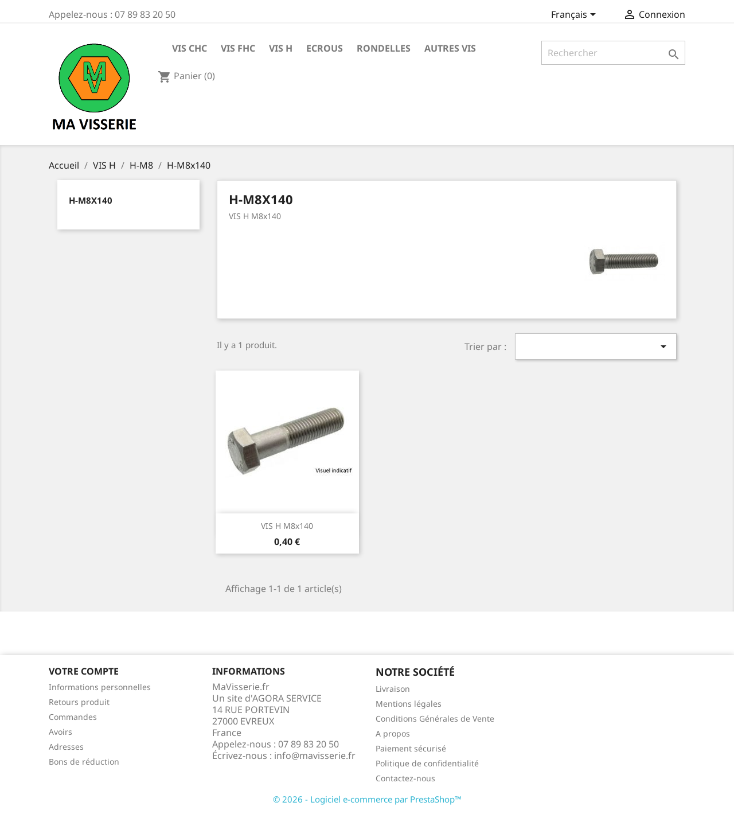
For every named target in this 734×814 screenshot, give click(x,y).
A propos (393, 733)
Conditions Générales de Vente (435, 718)
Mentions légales (409, 703)
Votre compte (84, 671)
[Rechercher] (613, 53)
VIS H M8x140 (287, 525)
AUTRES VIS (450, 48)
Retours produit (79, 701)
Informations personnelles (100, 686)
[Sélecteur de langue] (575, 15)
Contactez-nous (405, 778)
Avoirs (60, 731)
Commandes (73, 716)
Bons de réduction (84, 761)
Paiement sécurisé (411, 748)
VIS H (280, 48)
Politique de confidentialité (427, 763)
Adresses (66, 746)
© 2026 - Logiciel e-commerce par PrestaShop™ (367, 799)
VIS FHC (238, 48)
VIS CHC (189, 48)
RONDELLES (384, 48)
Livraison (393, 688)
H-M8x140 (90, 200)
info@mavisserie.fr (315, 755)
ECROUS (324, 48)
